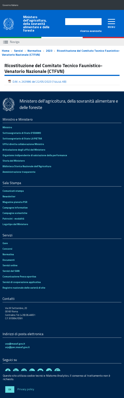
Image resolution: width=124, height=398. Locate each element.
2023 (49, 50)
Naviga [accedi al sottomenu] (11, 41)
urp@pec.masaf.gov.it (17, 347)
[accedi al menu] (111, 23)
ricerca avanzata (91, 31)
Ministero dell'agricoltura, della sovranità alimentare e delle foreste (36, 23)
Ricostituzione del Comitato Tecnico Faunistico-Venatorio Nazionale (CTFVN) (61, 52)
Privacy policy (25, 389)
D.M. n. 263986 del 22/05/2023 (37, 81)
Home (5, 50)
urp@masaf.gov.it (15, 344)
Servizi (18, 50)
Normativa (34, 50)
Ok (9, 389)
